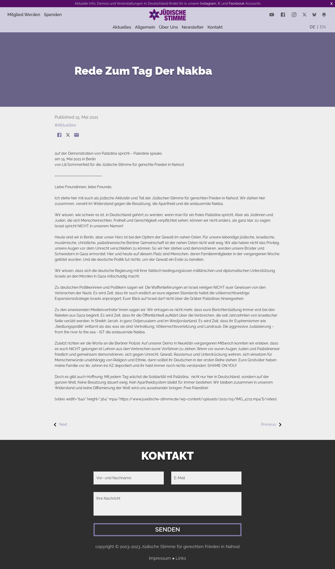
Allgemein (145, 27)
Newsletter (193, 27)
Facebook (237, 3)
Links (181, 558)
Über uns (168, 27)
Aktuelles (122, 27)
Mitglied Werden (25, 14)
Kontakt (215, 27)
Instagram (208, 3)
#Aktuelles (65, 125)
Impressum (160, 558)
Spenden (58, 14)
